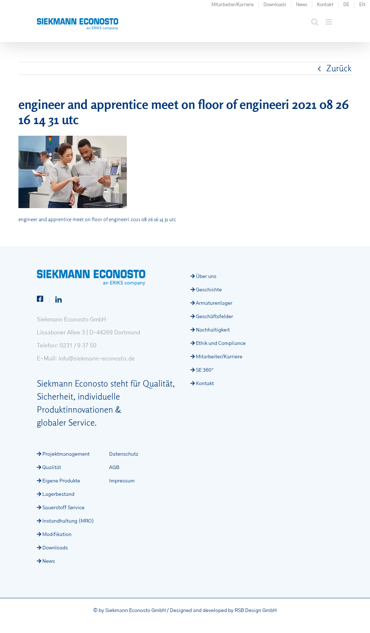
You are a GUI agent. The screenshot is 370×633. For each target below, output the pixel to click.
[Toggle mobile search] (314, 22)
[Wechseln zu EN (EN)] (362, 5)
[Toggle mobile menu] (329, 22)
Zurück (339, 68)
